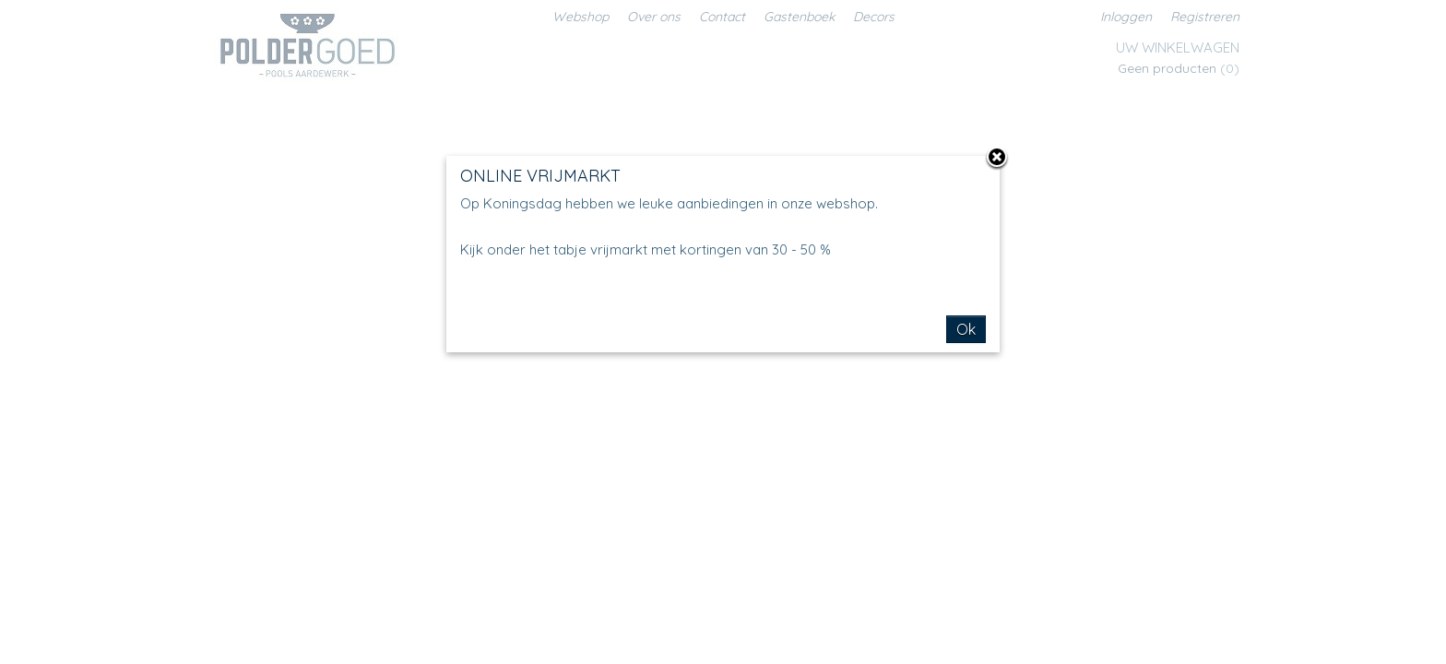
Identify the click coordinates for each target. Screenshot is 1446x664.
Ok (966, 329)
